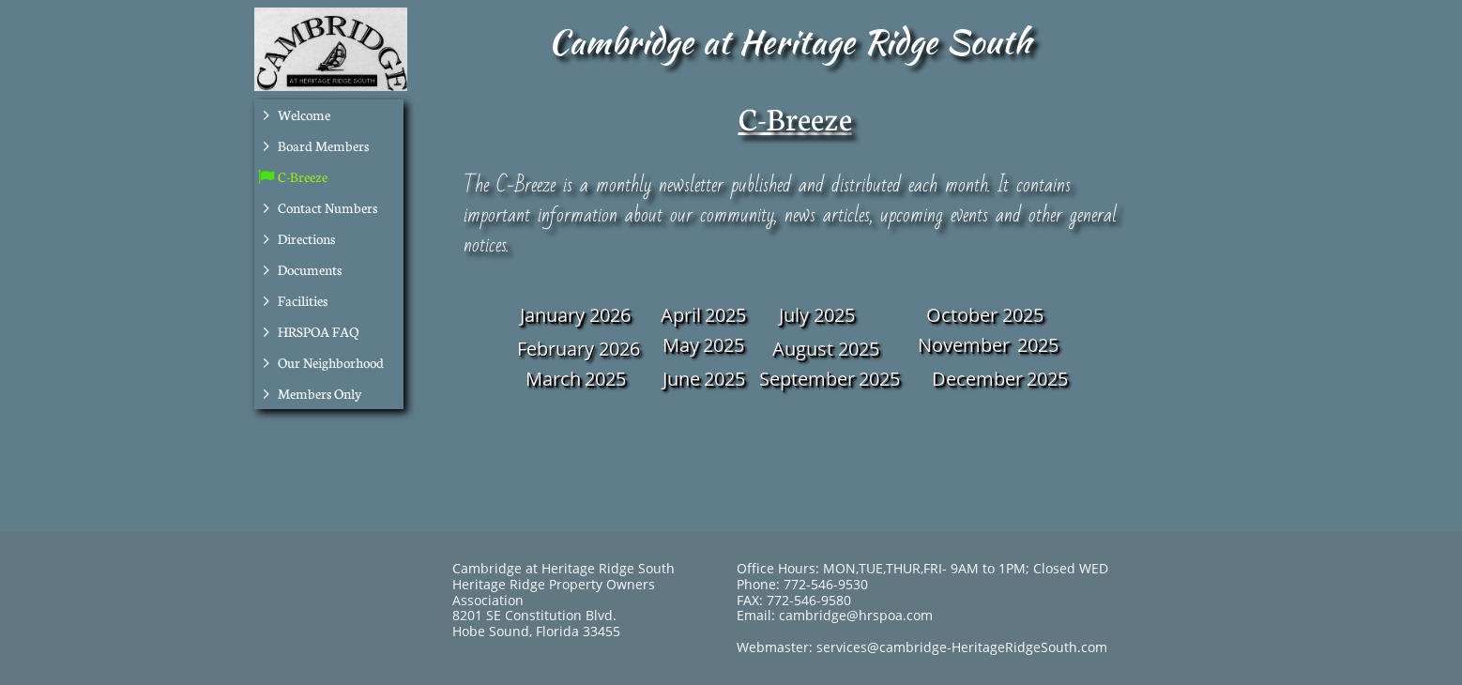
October (962, 314)
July (794, 314)
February (555, 348)
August (802, 348)
